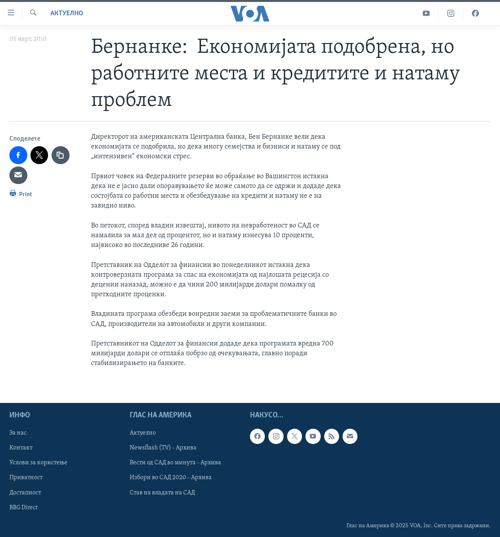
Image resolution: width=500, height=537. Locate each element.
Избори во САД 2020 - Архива (171, 477)
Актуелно (66, 13)
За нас (18, 433)
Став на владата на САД (162, 492)
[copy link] (61, 155)
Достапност (25, 492)
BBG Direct (23, 507)
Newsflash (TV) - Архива (163, 448)
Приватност (26, 477)
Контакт (20, 448)
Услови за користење (38, 463)
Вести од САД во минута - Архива (175, 463)
